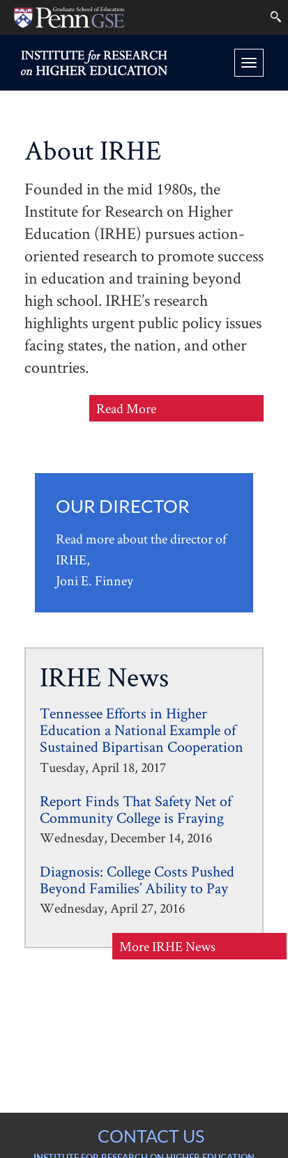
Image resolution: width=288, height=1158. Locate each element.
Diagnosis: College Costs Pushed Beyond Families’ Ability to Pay (137, 879)
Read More (153, 410)
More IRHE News (167, 946)
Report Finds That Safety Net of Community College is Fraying (136, 809)
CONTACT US (151, 1135)
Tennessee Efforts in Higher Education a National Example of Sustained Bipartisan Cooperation (141, 729)
